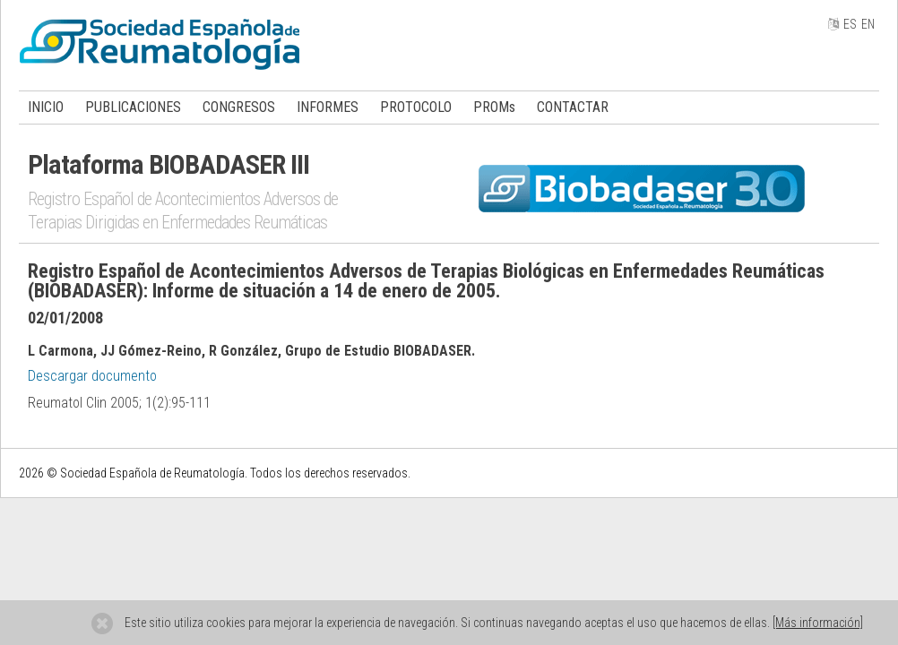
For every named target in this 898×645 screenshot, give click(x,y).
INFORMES (327, 107)
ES (850, 24)
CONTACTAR (573, 107)
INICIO (46, 107)
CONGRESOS (239, 107)
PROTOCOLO (416, 107)
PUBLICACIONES (133, 107)
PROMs (494, 107)
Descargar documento (92, 375)
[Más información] (818, 622)
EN (868, 24)
